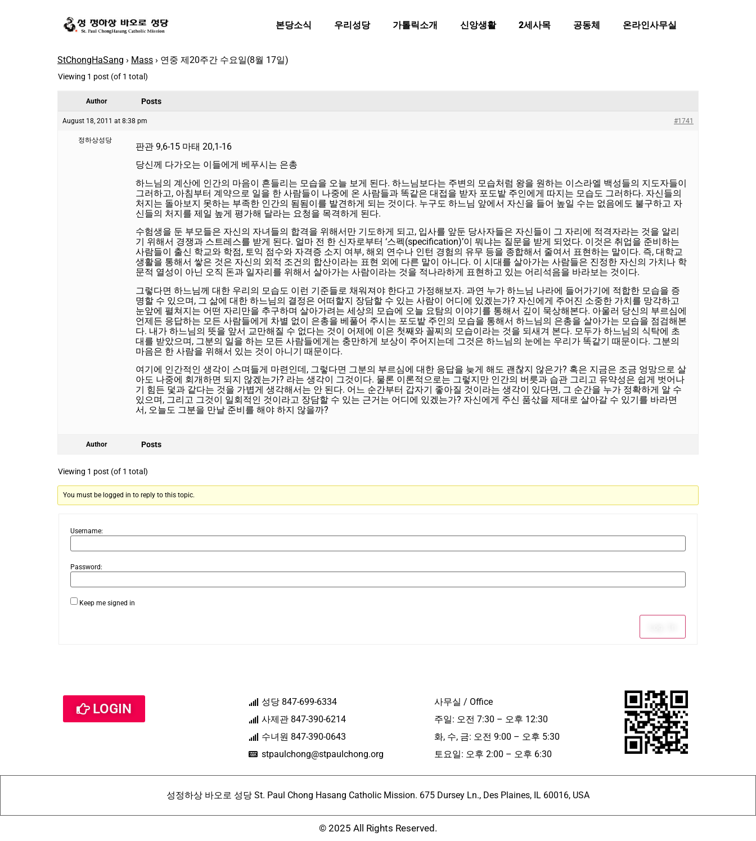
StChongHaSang (90, 60)
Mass (142, 60)
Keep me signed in (107, 603)
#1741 (684, 121)
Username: (86, 531)
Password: (86, 567)
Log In (662, 626)
